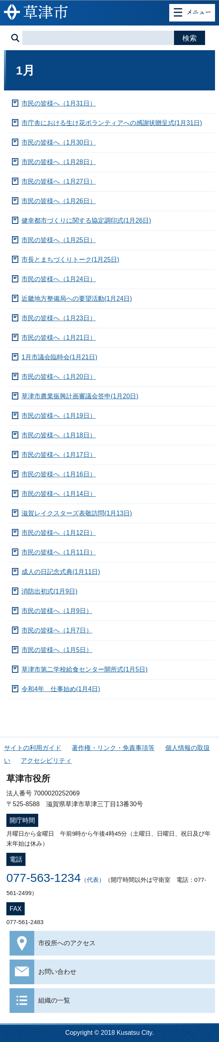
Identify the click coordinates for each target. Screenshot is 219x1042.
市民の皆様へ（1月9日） (57, 610)
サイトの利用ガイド (32, 747)
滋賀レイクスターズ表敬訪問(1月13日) (77, 513)
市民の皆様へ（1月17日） (59, 454)
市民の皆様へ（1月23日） (59, 318)
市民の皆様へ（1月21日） (59, 337)
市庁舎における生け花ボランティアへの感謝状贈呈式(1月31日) (112, 122)
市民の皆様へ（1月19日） (59, 415)
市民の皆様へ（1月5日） (57, 649)
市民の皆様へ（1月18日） (59, 435)
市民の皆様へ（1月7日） (57, 630)
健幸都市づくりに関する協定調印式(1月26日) (86, 220)
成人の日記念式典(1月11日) (61, 571)
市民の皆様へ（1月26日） (59, 201)
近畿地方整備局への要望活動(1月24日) (77, 298)
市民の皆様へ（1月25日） (59, 240)
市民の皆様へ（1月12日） (59, 532)
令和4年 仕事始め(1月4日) (61, 689)
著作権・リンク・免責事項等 (113, 747)
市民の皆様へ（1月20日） (59, 376)
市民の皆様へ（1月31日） (59, 103)
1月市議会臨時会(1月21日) (59, 357)
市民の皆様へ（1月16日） (59, 474)
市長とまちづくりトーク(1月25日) (70, 259)
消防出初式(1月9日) (49, 591)
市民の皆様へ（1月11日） (59, 552)
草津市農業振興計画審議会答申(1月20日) (80, 396)
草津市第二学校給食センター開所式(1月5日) (84, 669)
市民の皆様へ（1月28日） (59, 162)
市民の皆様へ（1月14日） (59, 493)
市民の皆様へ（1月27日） (59, 181)
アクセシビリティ (46, 760)
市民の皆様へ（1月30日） (59, 142)
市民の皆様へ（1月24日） (59, 279)
